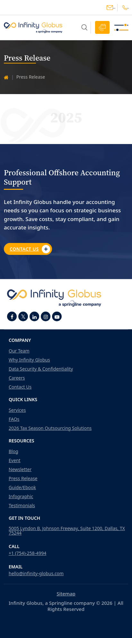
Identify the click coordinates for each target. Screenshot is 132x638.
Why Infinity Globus (29, 360)
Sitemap (66, 593)
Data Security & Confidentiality (41, 369)
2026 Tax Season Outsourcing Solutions (50, 428)
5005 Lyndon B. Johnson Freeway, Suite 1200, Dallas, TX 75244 (67, 530)
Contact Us (30, 249)
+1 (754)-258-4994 (27, 553)
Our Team (19, 351)
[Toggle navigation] (121, 27)
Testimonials (22, 505)
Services (17, 410)
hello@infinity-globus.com (110, 7)
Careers (17, 378)
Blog (13, 451)
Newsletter (20, 469)
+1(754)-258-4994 (124, 7)
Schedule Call (102, 28)
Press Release (23, 478)
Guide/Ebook (22, 487)
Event (15, 460)
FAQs (14, 419)
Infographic (21, 496)
